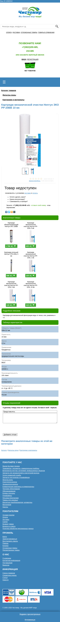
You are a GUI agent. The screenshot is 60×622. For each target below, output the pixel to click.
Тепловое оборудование (11, 489)
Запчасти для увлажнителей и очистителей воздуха (21, 473)
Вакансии (6, 565)
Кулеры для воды (9, 493)
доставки (27, 193)
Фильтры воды (9, 95)
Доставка (6, 519)
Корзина (5, 546)
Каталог (4, 450)
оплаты (35, 193)
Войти (5, 537)
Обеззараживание (9, 491)
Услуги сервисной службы (12, 475)
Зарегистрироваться (10, 539)
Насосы (5, 507)
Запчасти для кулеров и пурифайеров (16, 477)
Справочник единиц (10, 575)
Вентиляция (7, 505)
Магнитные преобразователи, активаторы (17, 502)
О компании (7, 558)
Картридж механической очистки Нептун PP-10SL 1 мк (31, 255)
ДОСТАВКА (16, 32)
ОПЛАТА (9, 32)
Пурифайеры (7, 496)
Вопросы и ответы (9, 526)
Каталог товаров (8, 90)
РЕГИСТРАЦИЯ (32, 59)
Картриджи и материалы (13, 100)
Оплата (5, 517)
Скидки (5, 522)
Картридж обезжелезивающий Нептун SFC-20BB (11, 224)
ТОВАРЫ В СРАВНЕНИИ (46, 32)
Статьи (5, 578)
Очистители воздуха (10, 482)
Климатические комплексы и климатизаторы (18, 487)
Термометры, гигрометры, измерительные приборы (21, 468)
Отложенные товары (10, 548)
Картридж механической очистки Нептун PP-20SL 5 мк (31, 225)
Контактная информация (11, 560)
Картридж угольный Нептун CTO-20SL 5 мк (11, 254)
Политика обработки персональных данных (18, 528)
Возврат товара (8, 524)
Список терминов (9, 573)
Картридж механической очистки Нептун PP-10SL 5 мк (11, 284)
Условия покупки (8, 515)
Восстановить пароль (10, 541)
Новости (5, 580)
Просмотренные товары (11, 550)
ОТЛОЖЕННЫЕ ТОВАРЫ (29, 32)
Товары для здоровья (10, 500)
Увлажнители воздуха (10, 484)
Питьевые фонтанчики (11, 498)
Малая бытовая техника (11, 466)
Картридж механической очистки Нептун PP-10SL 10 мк (31, 284)
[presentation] (22, 428)
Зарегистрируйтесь (34, 181)
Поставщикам (7, 563)
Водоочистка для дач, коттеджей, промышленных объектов (24, 471)
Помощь (5, 543)
